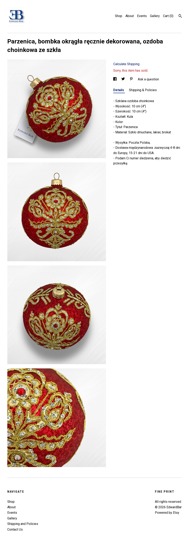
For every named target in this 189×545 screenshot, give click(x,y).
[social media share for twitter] (123, 79)
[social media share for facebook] (115, 79)
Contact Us (15, 529)
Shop (118, 16)
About (129, 16)
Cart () (168, 16)
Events (142, 16)
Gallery (155, 16)
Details (119, 90)
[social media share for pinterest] (132, 79)
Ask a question (148, 79)
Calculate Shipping (126, 64)
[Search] (180, 16)
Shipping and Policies (22, 524)
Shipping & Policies (143, 90)
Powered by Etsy (167, 513)
